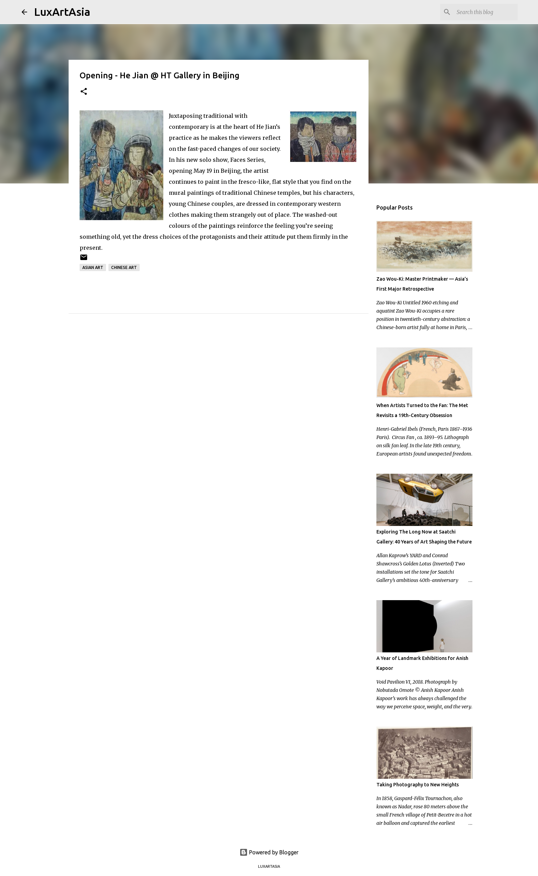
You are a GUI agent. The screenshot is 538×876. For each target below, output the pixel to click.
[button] (84, 92)
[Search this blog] (482, 12)
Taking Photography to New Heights (417, 784)
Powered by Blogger (269, 852)
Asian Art (92, 267)
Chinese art (124, 267)
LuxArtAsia (62, 11)
